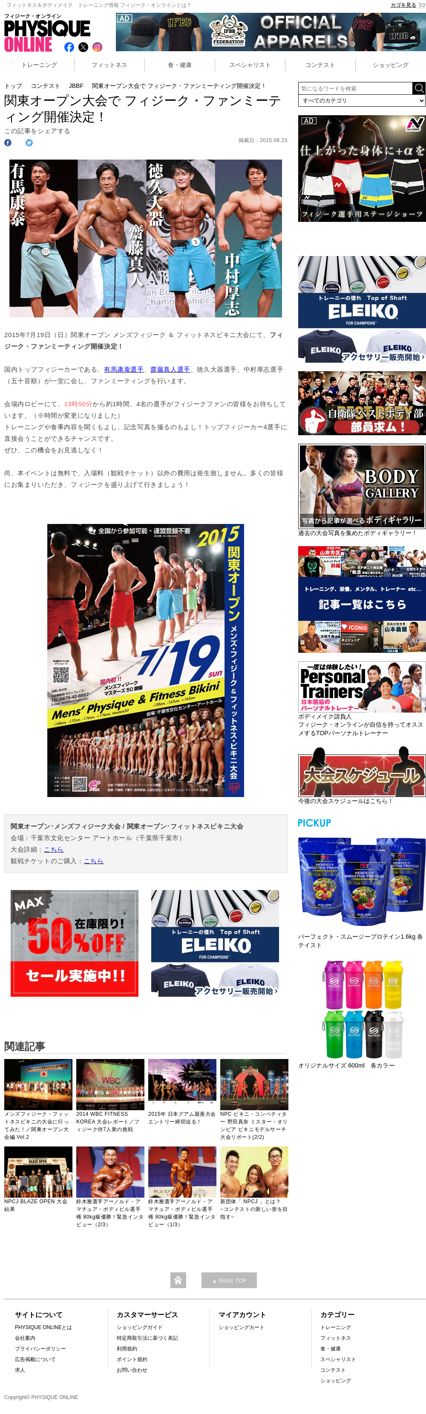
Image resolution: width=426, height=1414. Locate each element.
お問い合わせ (132, 1370)
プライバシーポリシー (40, 1349)
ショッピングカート (242, 1327)
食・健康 (180, 64)
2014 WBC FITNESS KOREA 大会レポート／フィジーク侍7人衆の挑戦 (108, 1121)
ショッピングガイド (140, 1327)
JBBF (76, 85)
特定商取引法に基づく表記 (147, 1338)
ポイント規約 (132, 1359)
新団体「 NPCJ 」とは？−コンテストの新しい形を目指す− (254, 1209)
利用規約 (127, 1349)
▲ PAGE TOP (229, 1281)
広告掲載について (35, 1359)
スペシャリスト (250, 64)
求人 (20, 1370)
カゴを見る (408, 5)
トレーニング (39, 64)
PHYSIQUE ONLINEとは (43, 1327)
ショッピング (391, 64)
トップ (13, 85)
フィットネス (109, 64)
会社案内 (25, 1338)
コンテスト (320, 64)
